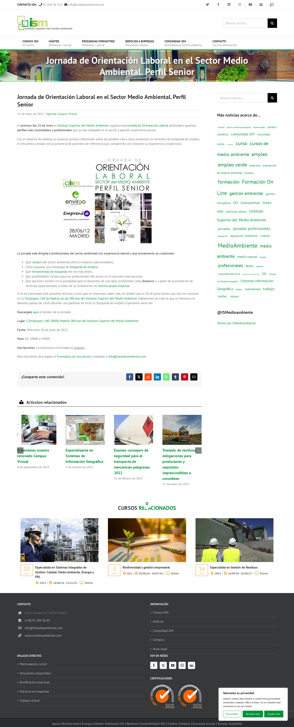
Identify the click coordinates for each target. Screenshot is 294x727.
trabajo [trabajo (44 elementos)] (269, 288)
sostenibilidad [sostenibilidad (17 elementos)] (252, 289)
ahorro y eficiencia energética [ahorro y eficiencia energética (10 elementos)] (239, 127)
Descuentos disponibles (35, 673)
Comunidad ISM (163, 631)
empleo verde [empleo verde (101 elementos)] (232, 164)
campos (37, 262)
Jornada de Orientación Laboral (148, 125)
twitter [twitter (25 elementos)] (222, 296)
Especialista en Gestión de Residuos (234, 567)
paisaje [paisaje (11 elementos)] (263, 257)
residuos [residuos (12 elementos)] (259, 266)
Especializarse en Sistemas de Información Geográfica (84, 456)
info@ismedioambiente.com (84, 4)
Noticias (158, 621)
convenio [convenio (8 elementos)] (230, 144)
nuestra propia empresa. (113, 286)
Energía (87, 724)
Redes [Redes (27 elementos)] (250, 266)
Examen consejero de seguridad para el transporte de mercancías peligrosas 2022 (132, 461)
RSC (163, 724)
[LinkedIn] (191, 665)
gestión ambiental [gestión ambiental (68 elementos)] (246, 193)
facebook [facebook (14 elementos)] (249, 172)
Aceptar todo (273, 714)
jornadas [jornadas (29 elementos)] (224, 229)
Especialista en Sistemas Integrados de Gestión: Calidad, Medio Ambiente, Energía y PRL (64, 572)
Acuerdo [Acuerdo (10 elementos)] (221, 127)
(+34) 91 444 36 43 (37, 620)
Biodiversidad (71, 724)
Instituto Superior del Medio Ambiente (83, 125)
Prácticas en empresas (34, 691)
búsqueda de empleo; (84, 267)
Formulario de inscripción (74, 356)
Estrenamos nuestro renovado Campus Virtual (33, 456)
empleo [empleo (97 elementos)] (260, 154)
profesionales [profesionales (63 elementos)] (230, 265)
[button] (20, 450)
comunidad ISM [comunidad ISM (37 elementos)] (243, 134)
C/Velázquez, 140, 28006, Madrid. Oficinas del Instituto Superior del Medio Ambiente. (82, 321)
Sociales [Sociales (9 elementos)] (239, 289)
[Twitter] (163, 665)
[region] (253, 704)
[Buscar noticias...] (242, 98)
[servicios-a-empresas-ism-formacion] (60, 520)
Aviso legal (160, 649)
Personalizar (232, 714)
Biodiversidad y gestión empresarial (146, 567)
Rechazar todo (253, 714)
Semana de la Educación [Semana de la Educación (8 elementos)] (250, 274)
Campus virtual (29, 700)
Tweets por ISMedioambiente (236, 323)
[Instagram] (182, 665)
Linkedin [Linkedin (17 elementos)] (265, 236)
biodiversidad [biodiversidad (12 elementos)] (259, 127)
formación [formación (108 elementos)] (229, 181)
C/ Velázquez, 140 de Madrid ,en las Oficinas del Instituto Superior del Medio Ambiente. (79, 298)
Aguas (56, 724)
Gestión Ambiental (106, 724)
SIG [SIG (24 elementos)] (264, 274)
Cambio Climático (179, 724)
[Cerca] (285, 689)
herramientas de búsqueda (49, 272)
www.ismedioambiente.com (43, 635)
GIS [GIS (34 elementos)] (235, 202)
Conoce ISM (160, 612)
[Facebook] (153, 665)
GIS (122, 724)
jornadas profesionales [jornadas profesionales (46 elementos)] (252, 228)
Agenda (51, 114)
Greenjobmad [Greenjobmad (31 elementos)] (250, 202)
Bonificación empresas (34, 682)
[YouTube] (172, 665)
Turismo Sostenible (230, 724)
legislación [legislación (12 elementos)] (223, 236)
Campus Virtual (67, 114)
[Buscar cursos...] (245, 23)
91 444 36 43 (50, 4)
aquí (36, 312)
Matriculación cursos (33, 664)
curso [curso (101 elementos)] (241, 143)
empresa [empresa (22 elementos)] (255, 165)
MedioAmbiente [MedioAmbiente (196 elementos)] (237, 245)
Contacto (158, 640)
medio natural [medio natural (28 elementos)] (247, 256)
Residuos (132, 724)
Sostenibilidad (149, 724)
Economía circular (204, 724)
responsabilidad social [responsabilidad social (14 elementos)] (229, 273)
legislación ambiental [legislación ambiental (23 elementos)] (244, 236)
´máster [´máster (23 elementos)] (234, 296)
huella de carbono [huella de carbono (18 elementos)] (236, 211)
